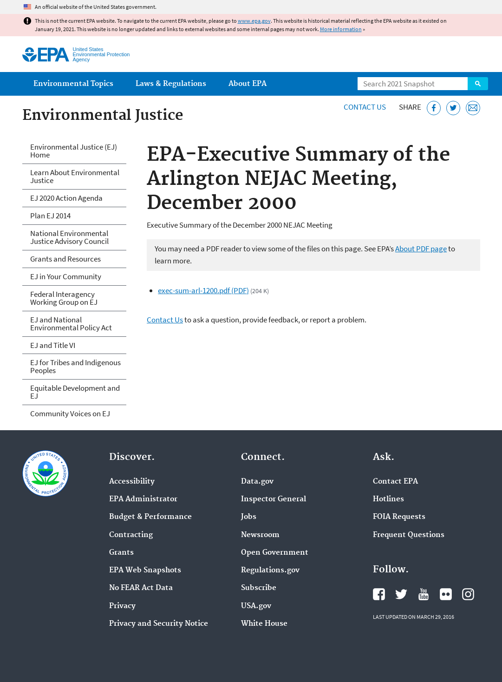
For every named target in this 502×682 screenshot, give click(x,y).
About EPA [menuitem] (247, 83)
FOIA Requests (399, 517)
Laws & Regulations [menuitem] (171, 83)
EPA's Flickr (446, 594)
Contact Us (365, 107)
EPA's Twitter (401, 594)
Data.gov (257, 482)
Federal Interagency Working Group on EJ (64, 298)
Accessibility (132, 482)
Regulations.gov (270, 570)
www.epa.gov (254, 20)
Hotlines (388, 499)
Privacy (122, 606)
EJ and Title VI (52, 345)
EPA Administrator (143, 499)
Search (478, 83)
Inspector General (273, 499)
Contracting (131, 535)
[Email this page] (473, 108)
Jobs (248, 517)
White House (264, 624)
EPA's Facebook (379, 594)
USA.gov (256, 606)
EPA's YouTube (423, 594)
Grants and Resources (65, 259)
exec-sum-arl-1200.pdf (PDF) (203, 290)
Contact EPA (395, 482)
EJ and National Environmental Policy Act (71, 324)
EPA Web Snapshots (145, 570)
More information (341, 29)
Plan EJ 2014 (50, 215)
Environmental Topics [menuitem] (73, 83)
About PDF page (421, 248)
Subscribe (258, 588)
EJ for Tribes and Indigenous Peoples (75, 366)
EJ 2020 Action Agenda (66, 198)
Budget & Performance (150, 517)
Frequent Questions (408, 535)
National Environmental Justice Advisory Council (69, 237)
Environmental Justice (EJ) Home (73, 151)
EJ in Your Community (65, 276)
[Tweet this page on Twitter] (453, 108)
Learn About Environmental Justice (74, 176)
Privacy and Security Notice (158, 624)
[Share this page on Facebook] (434, 108)
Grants (121, 553)
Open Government (274, 553)
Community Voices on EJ (70, 413)
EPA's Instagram (468, 594)
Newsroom (260, 535)
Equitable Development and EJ (75, 392)
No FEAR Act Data (141, 588)
